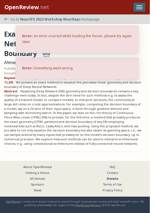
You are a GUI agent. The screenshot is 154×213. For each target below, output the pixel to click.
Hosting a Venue (37, 173)
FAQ (112, 167)
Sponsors (37, 184)
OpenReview (13, 201)
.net (26, 7)
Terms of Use (112, 184)
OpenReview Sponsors (88, 205)
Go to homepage (52, 19)
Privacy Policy (112, 190)
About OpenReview (37, 167)
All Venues (37, 179)
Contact (112, 173)
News (37, 190)
